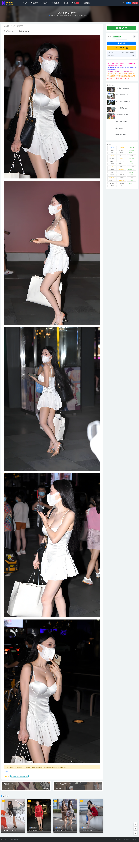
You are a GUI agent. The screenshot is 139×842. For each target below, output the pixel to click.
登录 (128, 3)
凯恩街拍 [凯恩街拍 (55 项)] (122, 153)
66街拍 (16, 839)
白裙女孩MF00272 (120, 134)
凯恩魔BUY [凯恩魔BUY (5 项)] (131, 153)
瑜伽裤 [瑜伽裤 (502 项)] (112, 172)
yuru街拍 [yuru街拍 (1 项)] (132, 147)
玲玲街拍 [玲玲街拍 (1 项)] (112, 169)
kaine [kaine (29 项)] (112, 147)
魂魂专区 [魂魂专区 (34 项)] (122, 183)
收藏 (7, 776)
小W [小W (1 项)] (122, 158)
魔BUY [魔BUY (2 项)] (112, 185)
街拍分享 (53, 16)
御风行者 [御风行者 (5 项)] (112, 161)
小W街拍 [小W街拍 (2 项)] (131, 158)
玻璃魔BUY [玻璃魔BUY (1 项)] (131, 169)
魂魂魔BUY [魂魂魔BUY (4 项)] (131, 183)
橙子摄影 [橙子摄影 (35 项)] (112, 164)
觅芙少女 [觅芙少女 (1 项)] (112, 180)
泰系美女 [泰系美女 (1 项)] (131, 164)
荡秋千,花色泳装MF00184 (122, 101)
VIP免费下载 (122, 48)
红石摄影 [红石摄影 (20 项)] (131, 172)
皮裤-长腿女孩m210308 (122, 88)
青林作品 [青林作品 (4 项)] (131, 180)
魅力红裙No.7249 (86, 830)
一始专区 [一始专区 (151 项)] (122, 150)
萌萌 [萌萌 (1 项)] (132, 174)
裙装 (7, 772)
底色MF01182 (119, 128)
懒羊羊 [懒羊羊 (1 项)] (131, 161)
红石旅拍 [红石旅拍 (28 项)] (112, 174)
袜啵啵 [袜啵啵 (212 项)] (122, 177)
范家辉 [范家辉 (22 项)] (122, 174)
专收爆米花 (85, 16)
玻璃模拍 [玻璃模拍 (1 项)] (122, 169)
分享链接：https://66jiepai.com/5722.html (19, 776)
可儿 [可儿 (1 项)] (122, 155)
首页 (13, 26)
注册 (135, 3)
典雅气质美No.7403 (121, 121)
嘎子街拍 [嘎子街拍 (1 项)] (112, 158)
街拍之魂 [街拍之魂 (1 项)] (112, 177)
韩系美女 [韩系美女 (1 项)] (112, 183)
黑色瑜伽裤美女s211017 (122, 94)
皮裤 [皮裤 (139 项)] (122, 172)
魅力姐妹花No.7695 (61, 830)
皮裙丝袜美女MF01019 (10, 830)
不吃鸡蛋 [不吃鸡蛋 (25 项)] (131, 150)
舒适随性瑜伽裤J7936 (121, 114)
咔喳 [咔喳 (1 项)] (132, 155)
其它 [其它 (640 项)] (112, 153)
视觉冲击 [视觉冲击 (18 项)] (122, 180)
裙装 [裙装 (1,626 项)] (132, 177)
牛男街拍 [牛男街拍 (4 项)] (131, 166)
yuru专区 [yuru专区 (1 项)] (122, 147)
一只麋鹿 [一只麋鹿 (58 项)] (112, 150)
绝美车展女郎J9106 (121, 108)
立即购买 (121, 43)
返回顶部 (134, 839)
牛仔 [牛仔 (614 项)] (122, 166)
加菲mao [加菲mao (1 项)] (112, 155)
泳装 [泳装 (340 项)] (112, 166)
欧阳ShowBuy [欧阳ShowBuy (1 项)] (122, 164)
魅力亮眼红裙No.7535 (36, 830)
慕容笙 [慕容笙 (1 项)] (122, 161)
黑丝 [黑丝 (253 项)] (122, 185)
